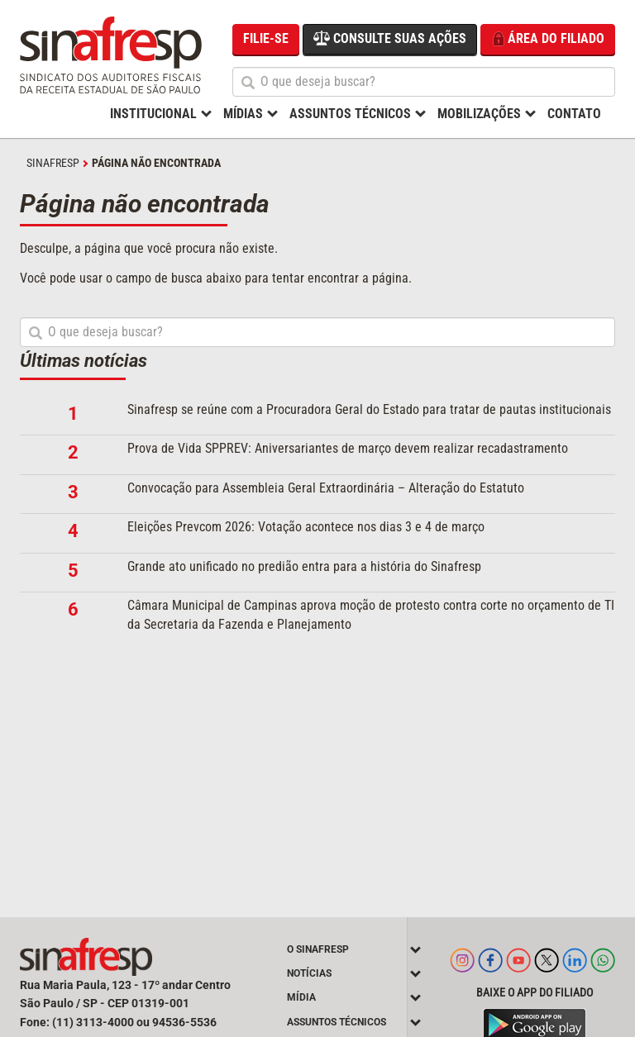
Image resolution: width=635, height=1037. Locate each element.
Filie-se (266, 38)
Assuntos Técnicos (350, 113)
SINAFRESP (52, 162)
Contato (574, 113)
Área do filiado (547, 39)
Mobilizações (479, 113)
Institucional (153, 113)
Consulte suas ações (389, 38)
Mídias (243, 113)
